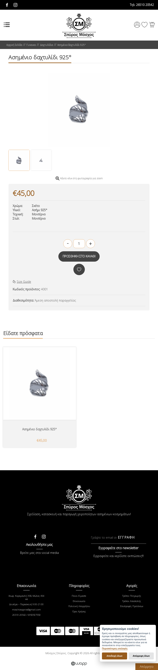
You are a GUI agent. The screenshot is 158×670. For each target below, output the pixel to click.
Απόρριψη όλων (141, 656)
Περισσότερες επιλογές (115, 648)
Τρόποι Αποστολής (131, 601)
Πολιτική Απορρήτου (79, 606)
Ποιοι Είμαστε (79, 595)
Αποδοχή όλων (114, 656)
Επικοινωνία (79, 601)
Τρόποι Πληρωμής (131, 595)
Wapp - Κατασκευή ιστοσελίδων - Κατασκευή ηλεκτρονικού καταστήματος (79, 664)
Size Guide (22, 282)
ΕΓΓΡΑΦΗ (126, 537)
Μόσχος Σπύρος (79, 25)
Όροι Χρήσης (79, 611)
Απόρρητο (147, 667)
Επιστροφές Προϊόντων (131, 606)
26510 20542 (142, 5)
